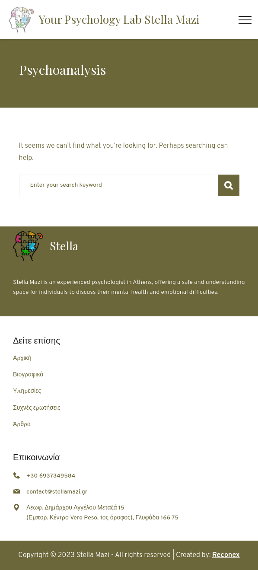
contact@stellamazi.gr (56, 492)
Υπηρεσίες (27, 391)
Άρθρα (22, 424)
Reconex (226, 555)
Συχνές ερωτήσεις (37, 408)
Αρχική (22, 358)
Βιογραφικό (28, 375)
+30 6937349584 (50, 476)
